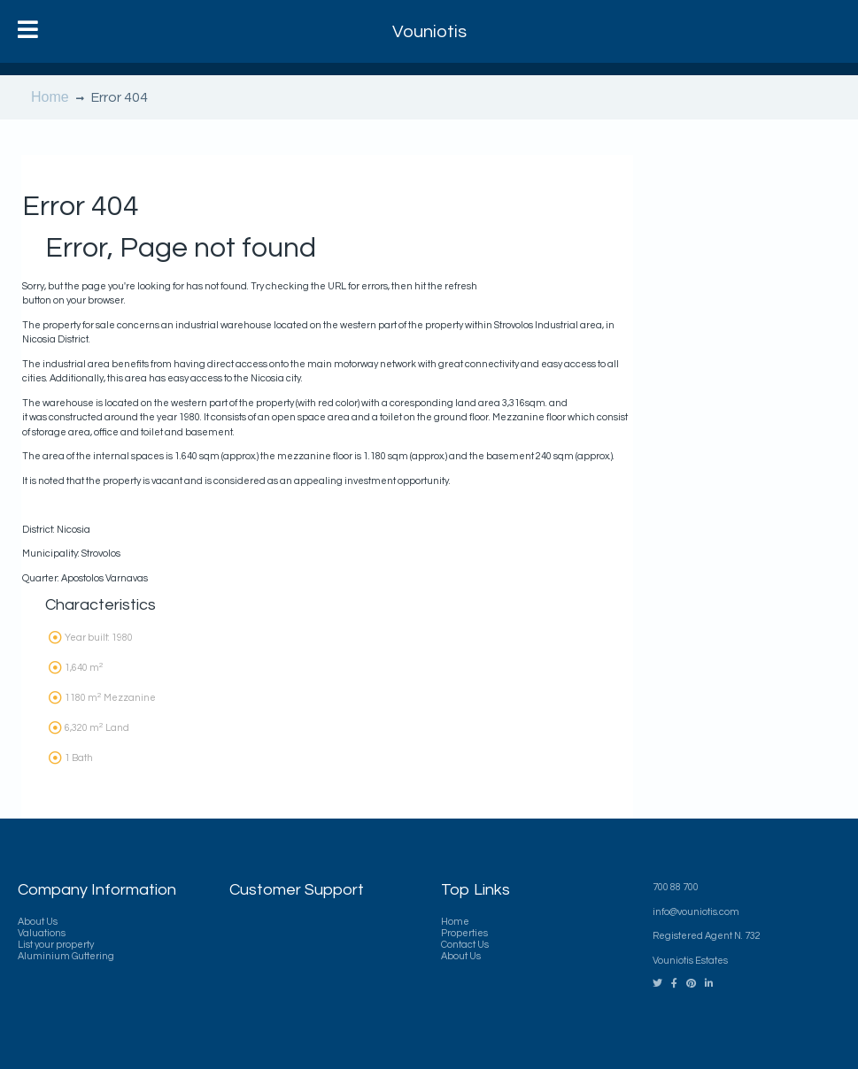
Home (50, 96)
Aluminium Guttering (66, 956)
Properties (464, 933)
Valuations (42, 933)
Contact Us (465, 945)
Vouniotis (429, 32)
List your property (56, 945)
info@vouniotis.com (696, 912)
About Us (38, 922)
